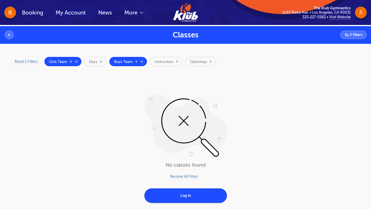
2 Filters (355, 35)
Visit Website (340, 17)
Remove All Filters (184, 176)
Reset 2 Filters (26, 61)
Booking (32, 13)
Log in (185, 195)
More (131, 13)
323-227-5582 (314, 17)
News (105, 13)
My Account (71, 13)
